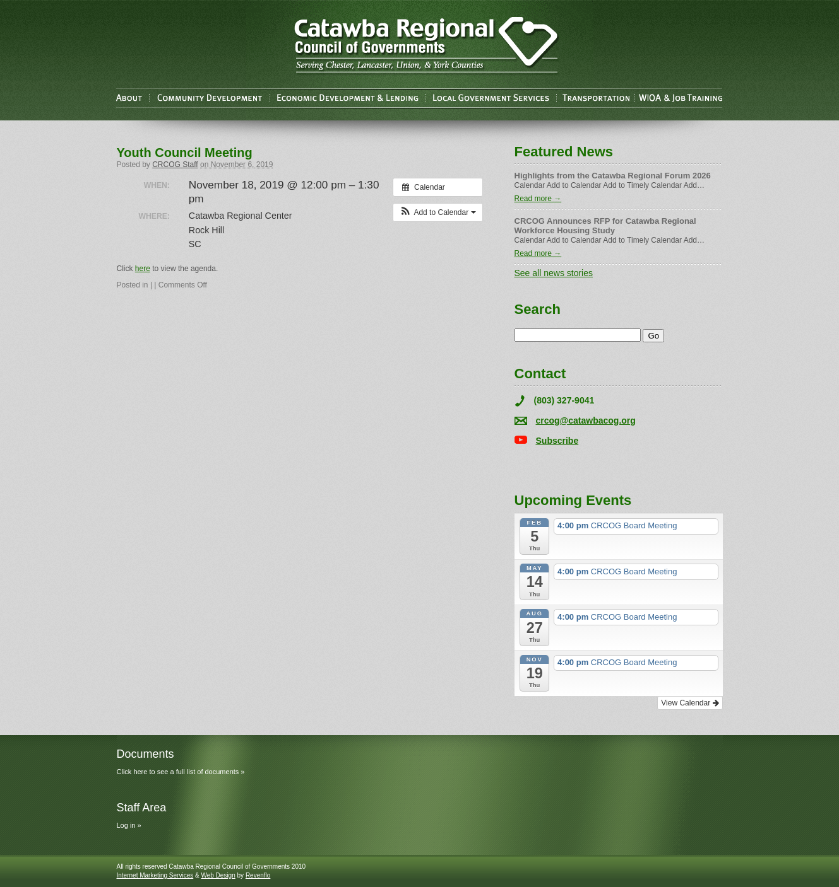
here (142, 268)
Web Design (218, 875)
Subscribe (557, 441)
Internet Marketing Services (155, 875)
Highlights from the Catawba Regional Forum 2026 (613, 175)
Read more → (538, 198)
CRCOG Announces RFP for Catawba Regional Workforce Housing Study (605, 225)
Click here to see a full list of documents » (181, 771)
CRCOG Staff (175, 164)
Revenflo (258, 875)
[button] (437, 212)
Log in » (129, 825)
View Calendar (689, 703)
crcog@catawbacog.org (586, 420)
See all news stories (554, 273)
